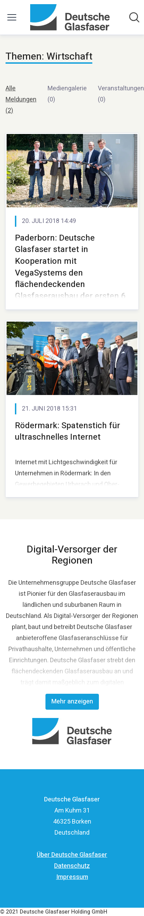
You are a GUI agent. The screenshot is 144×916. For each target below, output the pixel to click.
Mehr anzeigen (72, 701)
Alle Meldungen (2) (21, 99)
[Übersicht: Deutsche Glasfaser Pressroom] (70, 17)
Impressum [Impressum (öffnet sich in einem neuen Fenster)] (72, 877)
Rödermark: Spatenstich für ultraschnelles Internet (67, 431)
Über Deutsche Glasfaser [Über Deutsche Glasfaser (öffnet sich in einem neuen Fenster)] (72, 855)
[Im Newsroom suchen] (134, 17)
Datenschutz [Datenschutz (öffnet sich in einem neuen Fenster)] (72, 866)
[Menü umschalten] (11, 17)
